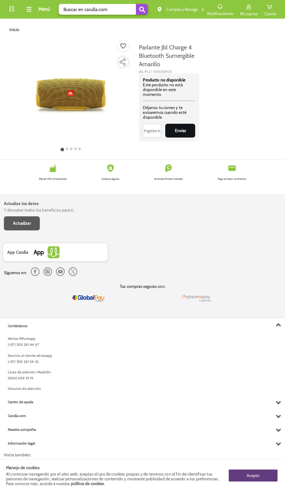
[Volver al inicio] (12, 11)
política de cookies (87, 483)
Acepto (253, 475)
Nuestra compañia (22, 429)
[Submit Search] (142, 9)
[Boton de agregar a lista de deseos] (123, 46)
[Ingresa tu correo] (152, 131)
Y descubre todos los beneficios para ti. (39, 210)
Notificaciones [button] (220, 9)
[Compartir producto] (122, 62)
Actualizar (22, 223)
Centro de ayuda (20, 402)
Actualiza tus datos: (21, 203)
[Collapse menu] (37, 9)
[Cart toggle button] (270, 9)
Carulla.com (17, 415)
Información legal (21, 443)
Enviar (180, 130)
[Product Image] (70, 93)
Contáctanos (17, 326)
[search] (103, 9)
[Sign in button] (248, 9)
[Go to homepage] (14, 29)
